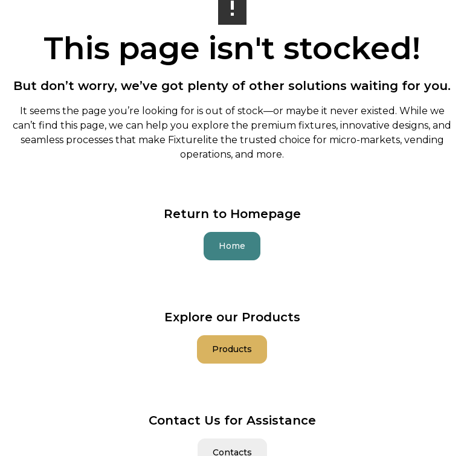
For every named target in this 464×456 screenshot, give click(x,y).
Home (232, 245)
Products (232, 349)
